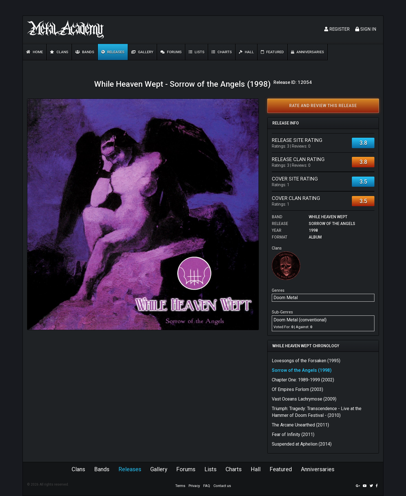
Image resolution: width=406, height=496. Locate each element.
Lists (196, 52)
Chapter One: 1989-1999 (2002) (303, 379)
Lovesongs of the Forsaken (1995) (306, 360)
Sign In (365, 29)
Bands (84, 52)
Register (337, 29)
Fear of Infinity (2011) (293, 434)
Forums (171, 52)
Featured (272, 52)
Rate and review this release (323, 105)
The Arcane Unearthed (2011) (300, 425)
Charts (221, 52)
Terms (180, 486)
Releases (112, 52)
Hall (246, 52)
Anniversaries (307, 52)
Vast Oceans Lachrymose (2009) (304, 399)
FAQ (206, 486)
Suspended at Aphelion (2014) (302, 444)
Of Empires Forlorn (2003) (297, 389)
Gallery (142, 52)
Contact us (222, 486)
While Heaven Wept (328, 217)
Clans (59, 52)
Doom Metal (285, 297)
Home (34, 52)
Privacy (194, 486)
